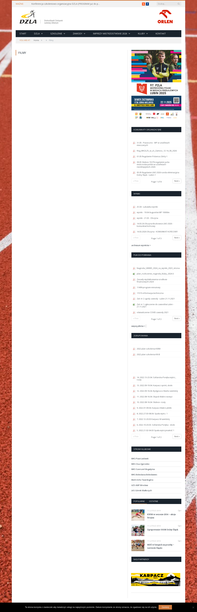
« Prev (135, 181)
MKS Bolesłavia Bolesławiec (144, 474)
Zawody (77, 33)
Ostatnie (153, 501)
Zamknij (165, 607)
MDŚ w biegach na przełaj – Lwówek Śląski (160, 546)
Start (23, 33)
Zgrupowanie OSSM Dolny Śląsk (162, 529)
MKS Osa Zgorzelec (140, 464)
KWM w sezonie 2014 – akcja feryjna (161, 516)
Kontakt (161, 33)
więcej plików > (138, 326)
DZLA (37, 33)
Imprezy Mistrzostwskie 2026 (110, 33)
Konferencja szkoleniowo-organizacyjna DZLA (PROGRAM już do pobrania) (66, 3)
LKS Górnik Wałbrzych (141, 490)
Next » (177, 181)
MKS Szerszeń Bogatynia (143, 469)
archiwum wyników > (141, 245)
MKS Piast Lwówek (140, 458)
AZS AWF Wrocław (139, 485)
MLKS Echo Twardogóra (142, 479)
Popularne (139, 501)
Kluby (141, 33)
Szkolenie (56, 33)
